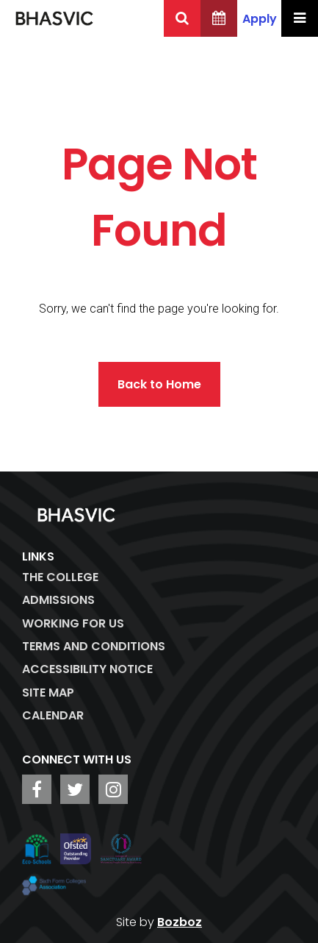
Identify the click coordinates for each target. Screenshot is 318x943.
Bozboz (179, 922)
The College (60, 577)
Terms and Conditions (93, 646)
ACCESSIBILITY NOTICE (87, 669)
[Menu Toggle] (299, 18)
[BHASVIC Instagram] (113, 789)
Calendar (53, 715)
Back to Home (159, 384)
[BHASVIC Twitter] (75, 789)
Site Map (48, 692)
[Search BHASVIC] (182, 18)
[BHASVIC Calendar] (218, 18)
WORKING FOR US (73, 623)
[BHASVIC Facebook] (36, 789)
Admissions (58, 599)
